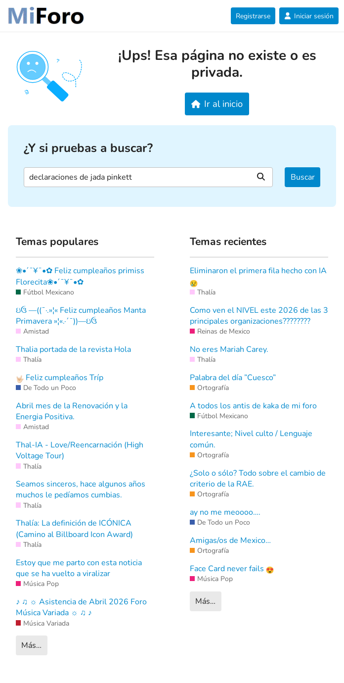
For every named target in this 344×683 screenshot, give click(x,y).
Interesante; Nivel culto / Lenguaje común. (251, 439)
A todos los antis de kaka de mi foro (253, 405)
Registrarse (253, 16)
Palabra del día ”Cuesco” (233, 377)
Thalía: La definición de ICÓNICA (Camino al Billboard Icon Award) (74, 528)
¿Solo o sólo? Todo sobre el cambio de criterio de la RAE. (258, 478)
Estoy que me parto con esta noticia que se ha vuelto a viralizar (79, 568)
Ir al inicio (217, 104)
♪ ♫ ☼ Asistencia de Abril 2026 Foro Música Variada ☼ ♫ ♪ (81, 607)
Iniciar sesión (309, 16)
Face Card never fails (232, 568)
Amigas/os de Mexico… (230, 540)
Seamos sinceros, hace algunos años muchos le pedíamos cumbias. (80, 489)
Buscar (303, 177)
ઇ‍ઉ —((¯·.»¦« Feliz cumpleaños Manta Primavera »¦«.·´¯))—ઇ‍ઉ (81, 316)
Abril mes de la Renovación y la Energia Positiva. (72, 411)
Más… (31, 645)
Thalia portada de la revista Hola (73, 349)
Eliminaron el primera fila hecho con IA (258, 276)
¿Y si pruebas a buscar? (88, 148)
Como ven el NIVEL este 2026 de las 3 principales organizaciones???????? (259, 316)
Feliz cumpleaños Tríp (59, 377)
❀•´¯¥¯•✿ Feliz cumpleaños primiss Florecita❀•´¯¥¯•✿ (80, 276)
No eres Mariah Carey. (229, 349)
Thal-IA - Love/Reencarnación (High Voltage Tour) (79, 450)
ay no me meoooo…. (225, 512)
